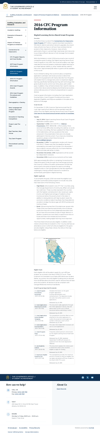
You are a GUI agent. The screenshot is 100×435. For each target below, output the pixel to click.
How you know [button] (90, 2)
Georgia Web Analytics (32, 432)
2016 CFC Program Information (16, 72)
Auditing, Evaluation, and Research (21, 15)
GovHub (91, 428)
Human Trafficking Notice (15, 432)
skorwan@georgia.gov (44, 140)
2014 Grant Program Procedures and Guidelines (16, 95)
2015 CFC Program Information (16, 79)
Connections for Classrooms (69, 15)
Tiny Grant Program (15, 138)
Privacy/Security (34, 428)
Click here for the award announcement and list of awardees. (54, 113)
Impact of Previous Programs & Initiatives (46, 15)
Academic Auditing (14, 30)
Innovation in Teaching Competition (16, 118)
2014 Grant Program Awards (16, 87)
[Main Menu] (95, 7)
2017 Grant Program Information (16, 65)
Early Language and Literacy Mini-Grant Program (15, 109)
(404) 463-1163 (19, 394)
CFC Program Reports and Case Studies (17, 58)
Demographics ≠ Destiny (17, 102)
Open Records (61, 389)
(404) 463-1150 (22, 392)
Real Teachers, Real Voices (15, 132)
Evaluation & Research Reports (15, 36)
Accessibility (23, 428)
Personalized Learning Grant (16, 145)
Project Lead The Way (14, 125)
